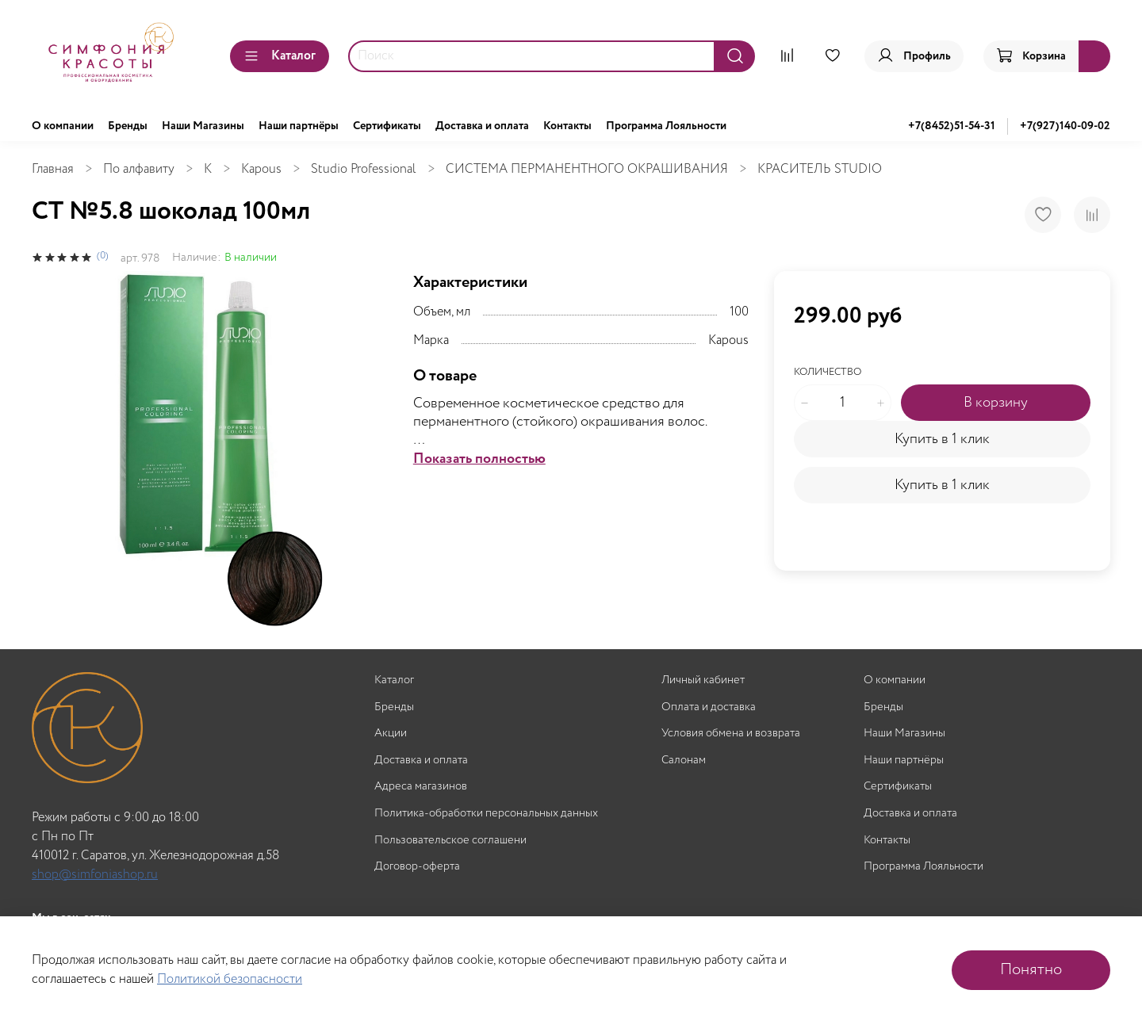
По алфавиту (138, 169)
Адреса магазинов (420, 786)
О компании (63, 126)
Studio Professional (363, 169)
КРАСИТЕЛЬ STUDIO (819, 169)
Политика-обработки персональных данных (486, 813)
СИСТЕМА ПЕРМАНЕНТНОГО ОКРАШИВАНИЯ (587, 169)
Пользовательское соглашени (450, 840)
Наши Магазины (203, 126)
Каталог (279, 56)
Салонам (683, 760)
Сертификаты (387, 126)
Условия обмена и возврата (730, 733)
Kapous (261, 169)
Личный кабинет (703, 680)
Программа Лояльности (666, 126)
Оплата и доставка (708, 707)
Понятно (1031, 969)
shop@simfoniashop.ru (95, 875)
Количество (827, 373)
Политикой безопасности (229, 979)
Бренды (128, 126)
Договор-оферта (417, 866)
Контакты (567, 126)
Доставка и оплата (482, 126)
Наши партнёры (299, 126)
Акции (390, 733)
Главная (53, 169)
